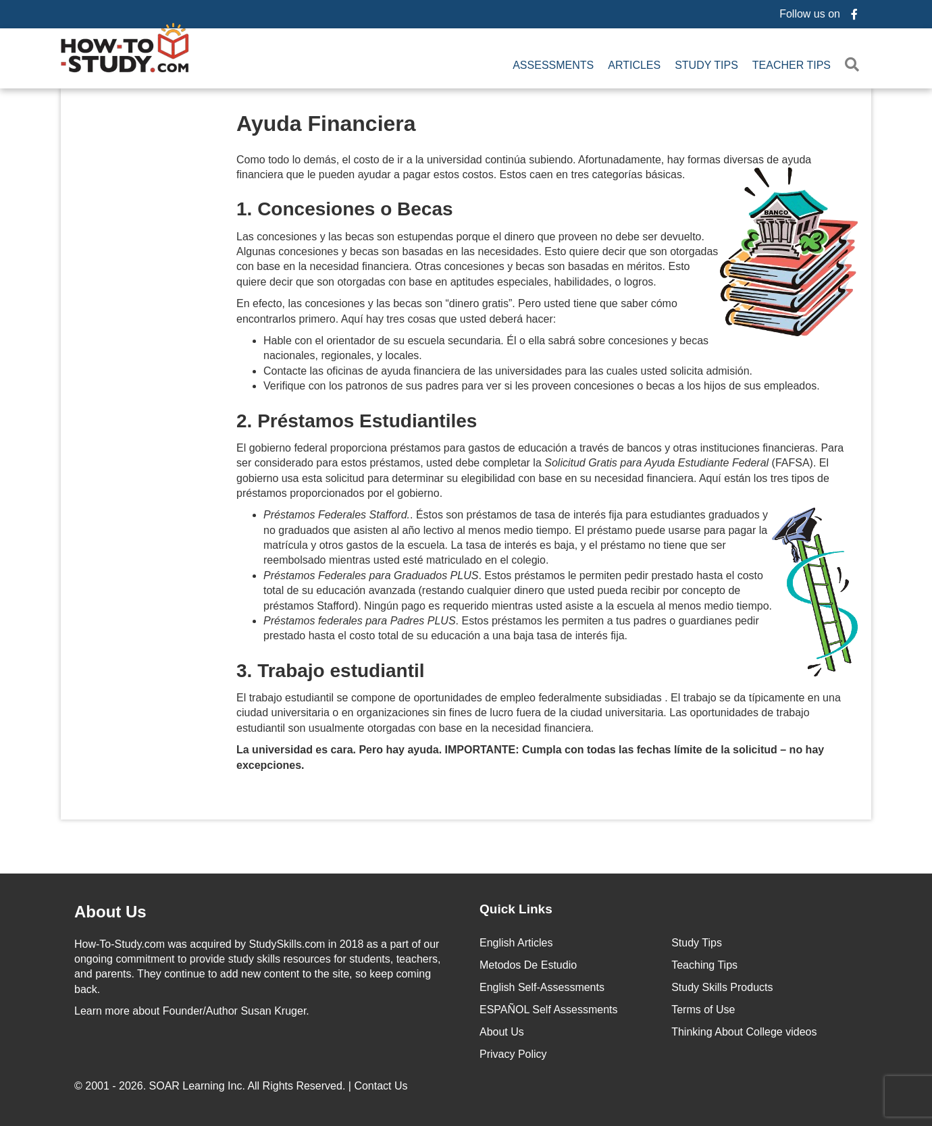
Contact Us (382, 1084)
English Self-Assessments (542, 986)
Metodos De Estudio (528, 963)
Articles (634, 64)
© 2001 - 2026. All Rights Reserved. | (242, 1084)
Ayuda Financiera (326, 122)
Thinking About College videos (744, 1030)
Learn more (102, 1010)
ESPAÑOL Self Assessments (549, 1008)
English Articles (516, 941)
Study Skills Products (722, 986)
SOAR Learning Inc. (197, 1084)
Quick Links (516, 908)
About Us (502, 1030)
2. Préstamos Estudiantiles (356, 419)
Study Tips (706, 64)
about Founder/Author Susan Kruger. (191, 1010)
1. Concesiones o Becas (344, 208)
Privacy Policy (513, 1052)
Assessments (553, 64)
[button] (854, 64)
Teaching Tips (704, 963)
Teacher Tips (791, 64)
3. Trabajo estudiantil (330, 669)
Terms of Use (703, 1008)
